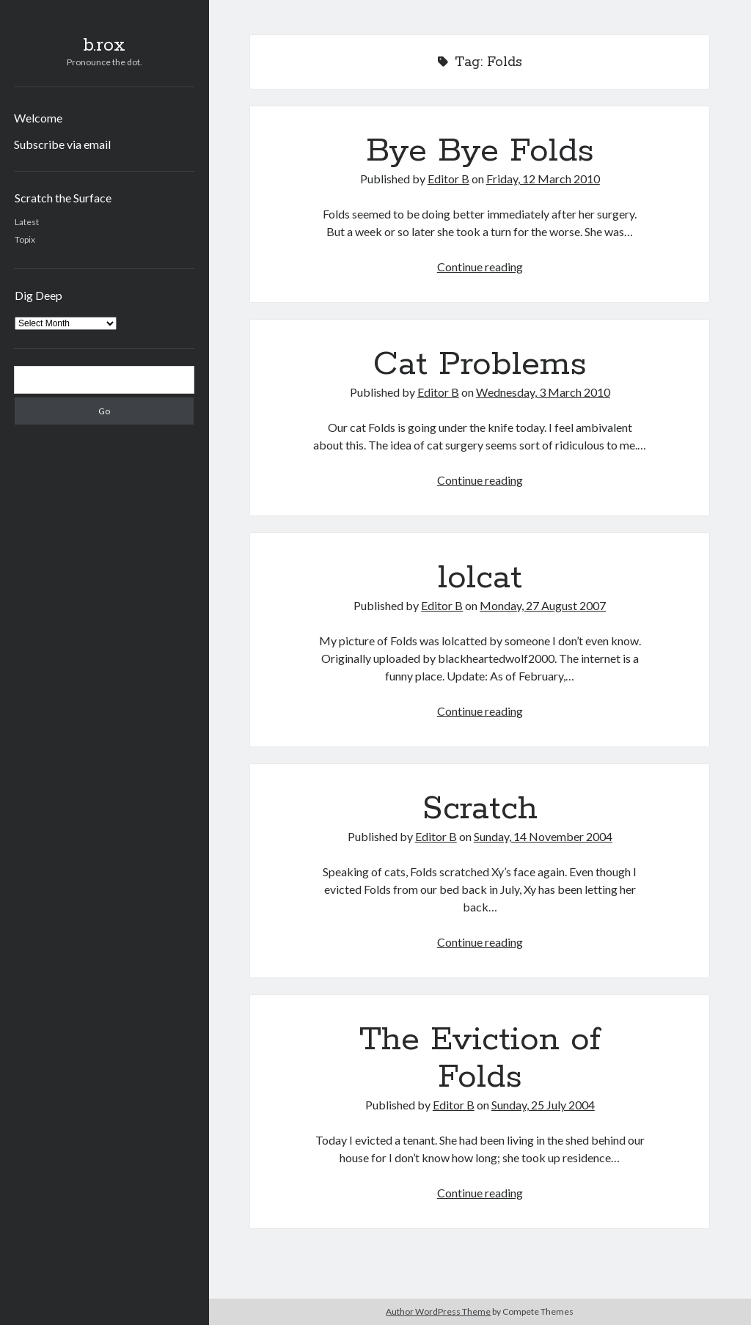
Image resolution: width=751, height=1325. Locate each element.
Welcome (38, 118)
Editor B (448, 179)
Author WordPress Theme (438, 1311)
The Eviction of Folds (480, 1058)
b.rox (104, 45)
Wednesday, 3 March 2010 (543, 392)
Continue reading (480, 267)
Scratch (480, 809)
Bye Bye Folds (480, 151)
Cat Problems (480, 364)
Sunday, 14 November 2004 (543, 836)
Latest (27, 221)
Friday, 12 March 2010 (543, 179)
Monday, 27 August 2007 (543, 605)
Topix (25, 239)
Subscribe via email (62, 144)
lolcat (480, 578)
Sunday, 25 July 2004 (543, 1105)
